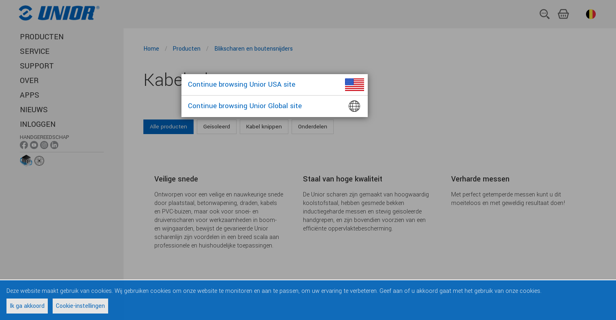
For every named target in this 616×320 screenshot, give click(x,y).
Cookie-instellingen (80, 306)
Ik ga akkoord (27, 306)
